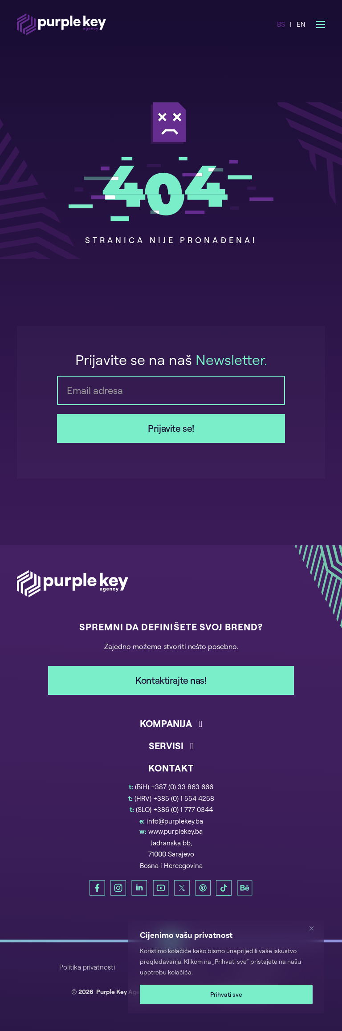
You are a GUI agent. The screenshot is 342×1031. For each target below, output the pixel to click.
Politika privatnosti (87, 967)
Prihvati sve (226, 994)
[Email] (171, 390)
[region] (226, 967)
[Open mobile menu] (320, 24)
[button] (171, 728)
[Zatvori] (314, 928)
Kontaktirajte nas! (170, 680)
